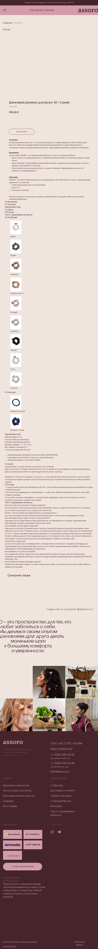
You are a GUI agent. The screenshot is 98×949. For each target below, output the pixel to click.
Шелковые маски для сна (19, 796)
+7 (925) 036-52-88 (62, 763)
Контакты (56, 806)
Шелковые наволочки (16, 785)
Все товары (10, 806)
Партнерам (36, 10)
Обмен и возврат (61, 796)
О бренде (48, 10)
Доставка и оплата (62, 790)
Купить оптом (21, 131)
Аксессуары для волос (17, 790)
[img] (32, 844)
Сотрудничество (61, 801)
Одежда (8, 801)
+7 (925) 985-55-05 (62, 755)
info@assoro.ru (60, 771)
